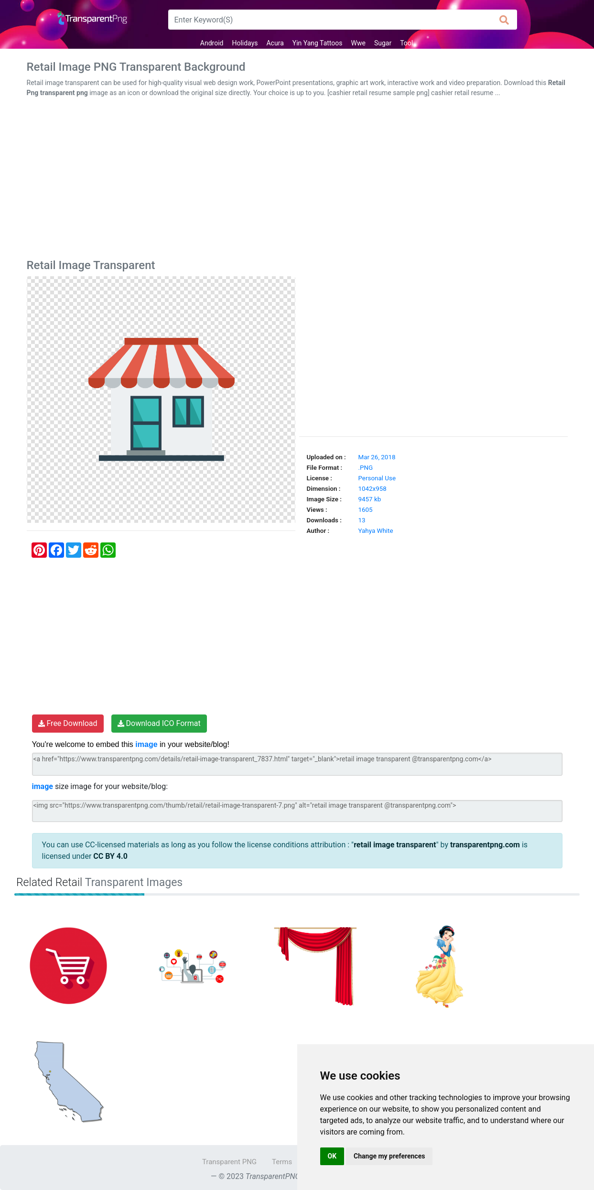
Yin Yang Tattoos (317, 43)
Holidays (245, 43)
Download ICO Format (159, 723)
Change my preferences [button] (389, 1156)
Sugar (382, 43)
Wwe (358, 43)
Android (212, 43)
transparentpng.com (485, 844)
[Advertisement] (297, 180)
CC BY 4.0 (110, 856)
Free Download (67, 723)
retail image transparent (395, 844)
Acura (274, 43)
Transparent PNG (229, 1162)
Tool (406, 43)
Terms (282, 1162)
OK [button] (332, 1156)
